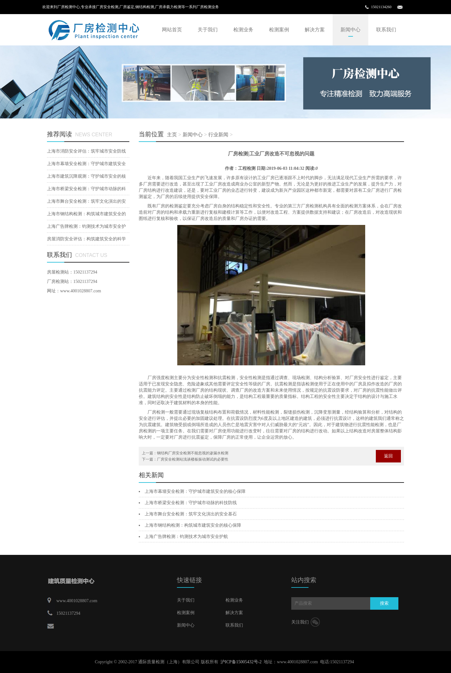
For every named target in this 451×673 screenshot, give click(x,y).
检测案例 (279, 29)
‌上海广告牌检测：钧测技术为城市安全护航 (186, 536)
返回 (388, 456)
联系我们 (386, 29)
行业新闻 (218, 134)
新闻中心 (350, 29)
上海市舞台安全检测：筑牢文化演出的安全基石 (191, 514)
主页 (172, 134)
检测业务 (243, 29)
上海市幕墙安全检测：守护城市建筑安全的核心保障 (195, 491)
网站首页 (172, 29)
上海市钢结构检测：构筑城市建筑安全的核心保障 (193, 525)
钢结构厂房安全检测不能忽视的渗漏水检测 (192, 453)
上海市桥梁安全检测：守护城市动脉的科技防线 (191, 502)
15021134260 (381, 7)
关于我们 (208, 29)
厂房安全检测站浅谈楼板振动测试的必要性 (192, 459)
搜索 (384, 603)
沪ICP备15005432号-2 (241, 662)
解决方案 (315, 29)
